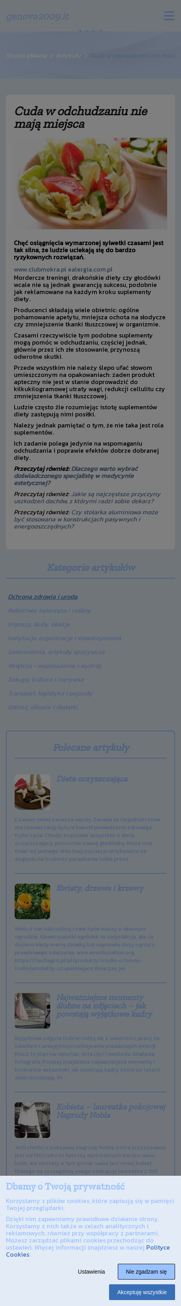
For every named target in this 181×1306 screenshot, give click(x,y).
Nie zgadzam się (146, 1272)
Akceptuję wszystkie (142, 1292)
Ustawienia (91, 1272)
